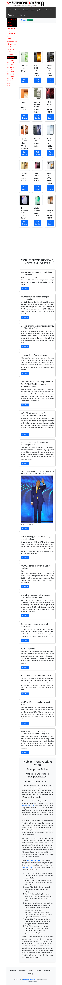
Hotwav (11, 67)
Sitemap (30, 974)
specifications (27, 867)
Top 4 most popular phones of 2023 (36, 675)
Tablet (10, 54)
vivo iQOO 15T (36, 68)
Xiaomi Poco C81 (49, 68)
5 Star (11, 65)
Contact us (21, 15)
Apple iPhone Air (49, 140)
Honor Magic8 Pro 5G (50, 210)
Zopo (10, 71)
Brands (25, 10)
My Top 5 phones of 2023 (31, 648)
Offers (17, 10)
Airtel (11, 62)
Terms (31, 970)
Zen (10, 81)
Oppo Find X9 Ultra (24, 140)
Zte (9, 69)
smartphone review (28, 805)
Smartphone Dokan (29, 979)
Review (49, 10)
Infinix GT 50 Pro (49, 104)
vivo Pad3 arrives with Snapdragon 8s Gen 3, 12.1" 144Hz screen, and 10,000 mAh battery (37, 384)
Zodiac (11, 76)
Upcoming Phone (37, 10)
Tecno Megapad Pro (24, 210)
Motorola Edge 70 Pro (37, 104)
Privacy (38, 970)
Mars (10, 60)
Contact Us (22, 970)
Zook (10, 74)
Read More (25, 288)
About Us (13, 970)
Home (10, 10)
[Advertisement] (37, 37)
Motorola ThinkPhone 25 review (34, 355)
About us (11, 15)
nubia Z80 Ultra (49, 175)
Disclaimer (47, 970)
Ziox (10, 78)
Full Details (24, 80)
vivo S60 (24, 66)
